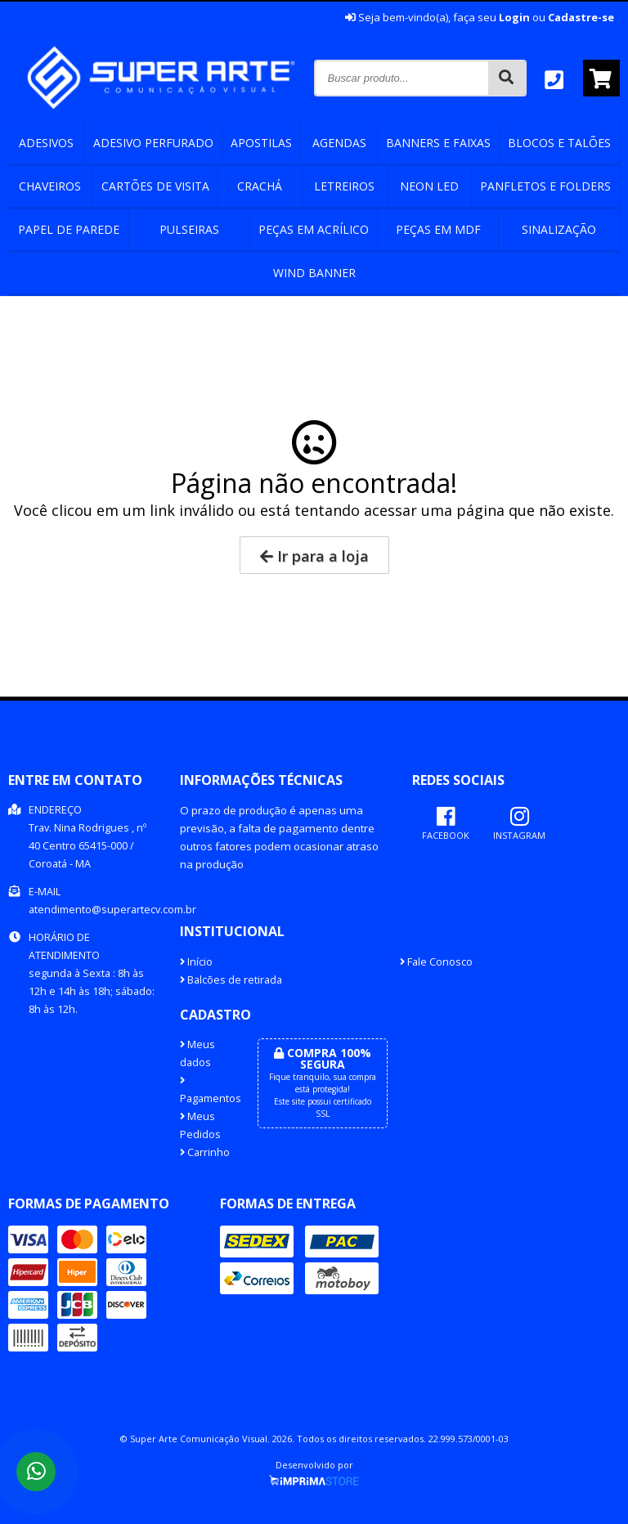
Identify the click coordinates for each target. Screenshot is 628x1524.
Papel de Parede (68, 229)
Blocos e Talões (559, 142)
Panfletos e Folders (545, 186)
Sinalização (559, 229)
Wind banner (314, 272)
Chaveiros (50, 186)
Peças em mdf (438, 229)
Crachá (259, 186)
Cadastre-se (581, 17)
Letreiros (344, 186)
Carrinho (205, 1152)
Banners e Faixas (438, 142)
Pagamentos (206, 1090)
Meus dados (197, 1053)
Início (196, 962)
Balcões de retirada (231, 980)
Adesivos (46, 142)
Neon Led (429, 186)
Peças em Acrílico (313, 229)
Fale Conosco (436, 962)
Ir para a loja (314, 556)
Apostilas (261, 142)
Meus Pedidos (200, 1125)
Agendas (339, 142)
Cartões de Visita (155, 186)
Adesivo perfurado (153, 142)
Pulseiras (189, 229)
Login (514, 17)
